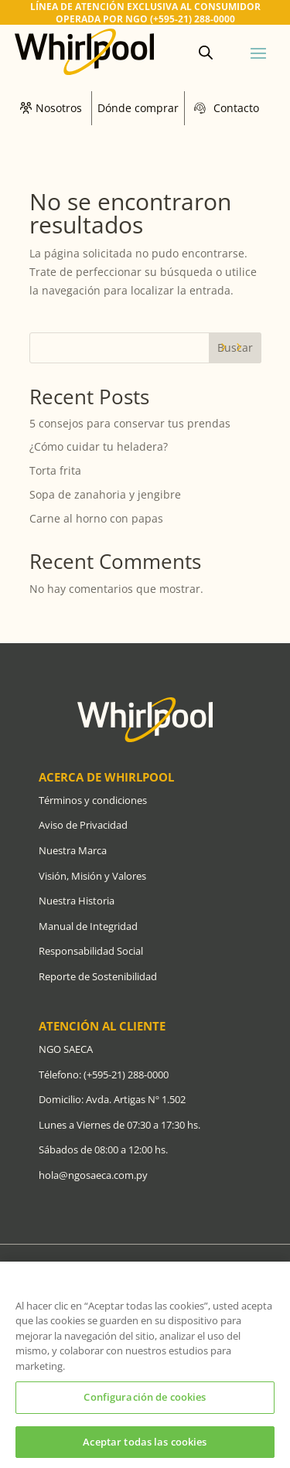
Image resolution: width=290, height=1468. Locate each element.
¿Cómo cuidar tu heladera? (100, 446)
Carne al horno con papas (96, 518)
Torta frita (55, 470)
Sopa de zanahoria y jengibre (105, 494)
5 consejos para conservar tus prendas (129, 423)
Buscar (235, 347)
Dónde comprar (138, 107)
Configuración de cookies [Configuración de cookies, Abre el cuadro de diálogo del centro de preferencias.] (145, 1401)
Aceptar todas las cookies (144, 1446)
